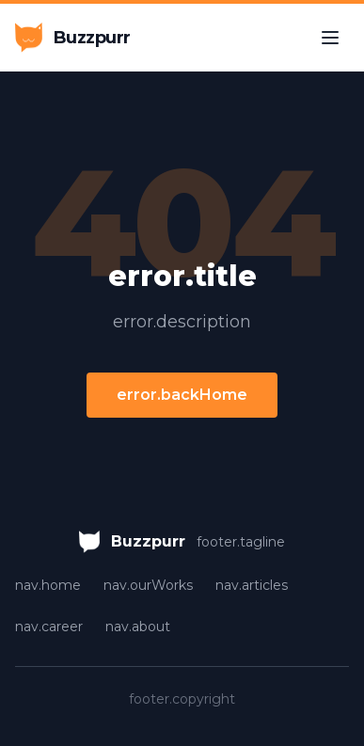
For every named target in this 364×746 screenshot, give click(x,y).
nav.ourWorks (148, 585)
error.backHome (182, 395)
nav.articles (251, 585)
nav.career (49, 626)
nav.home (48, 585)
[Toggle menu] (330, 37)
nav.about (137, 626)
